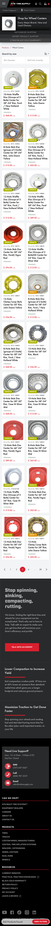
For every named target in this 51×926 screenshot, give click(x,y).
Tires (5, 833)
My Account (8, 892)
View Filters (40, 922)
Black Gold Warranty (14, 881)
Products (5, 47)
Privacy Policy (10, 888)
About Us (7, 816)
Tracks (6, 837)
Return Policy (10, 884)
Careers (6, 812)
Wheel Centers (10, 852)
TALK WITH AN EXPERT (22, 647)
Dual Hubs (7, 856)
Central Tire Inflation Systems (19, 844)
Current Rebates (11, 873)
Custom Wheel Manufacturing (18, 841)
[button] (10, 10)
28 (40, 569)
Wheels (6, 860)
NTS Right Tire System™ (14, 804)
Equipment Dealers (12, 808)
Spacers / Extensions (13, 848)
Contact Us (8, 819)
